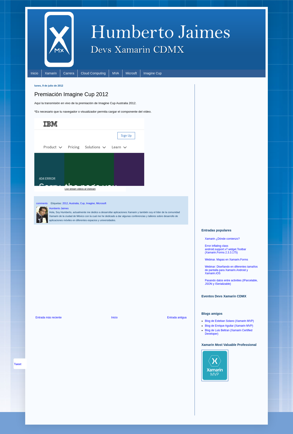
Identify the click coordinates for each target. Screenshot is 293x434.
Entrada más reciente (48, 317)
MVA (115, 73)
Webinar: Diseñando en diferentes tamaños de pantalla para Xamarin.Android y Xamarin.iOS (231, 270)
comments (42, 203)
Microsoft (101, 203)
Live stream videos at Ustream (80, 189)
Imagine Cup (153, 73)
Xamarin (51, 73)
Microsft (131, 73)
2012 (65, 203)
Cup (82, 203)
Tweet (17, 364)
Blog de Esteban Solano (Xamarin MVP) (229, 321)
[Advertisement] (111, 278)
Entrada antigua (177, 317)
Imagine (90, 203)
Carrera (68, 73)
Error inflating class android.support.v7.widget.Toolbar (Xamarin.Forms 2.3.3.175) (225, 249)
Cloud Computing (93, 73)
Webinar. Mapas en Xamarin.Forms (226, 259)
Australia (74, 203)
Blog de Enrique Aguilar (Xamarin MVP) (229, 325)
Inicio (34, 73)
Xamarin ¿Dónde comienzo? (222, 238)
